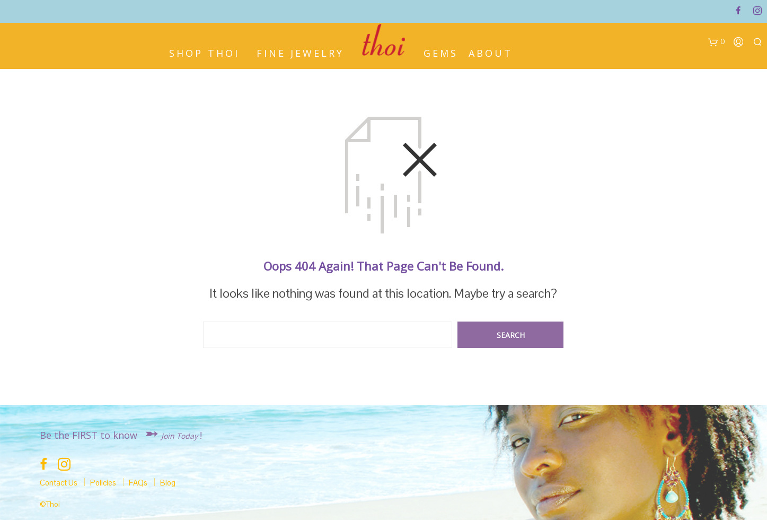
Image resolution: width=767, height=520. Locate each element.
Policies (103, 483)
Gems (441, 52)
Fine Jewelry (300, 52)
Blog (167, 483)
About (491, 52)
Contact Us (58, 483)
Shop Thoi (204, 52)
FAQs (138, 483)
